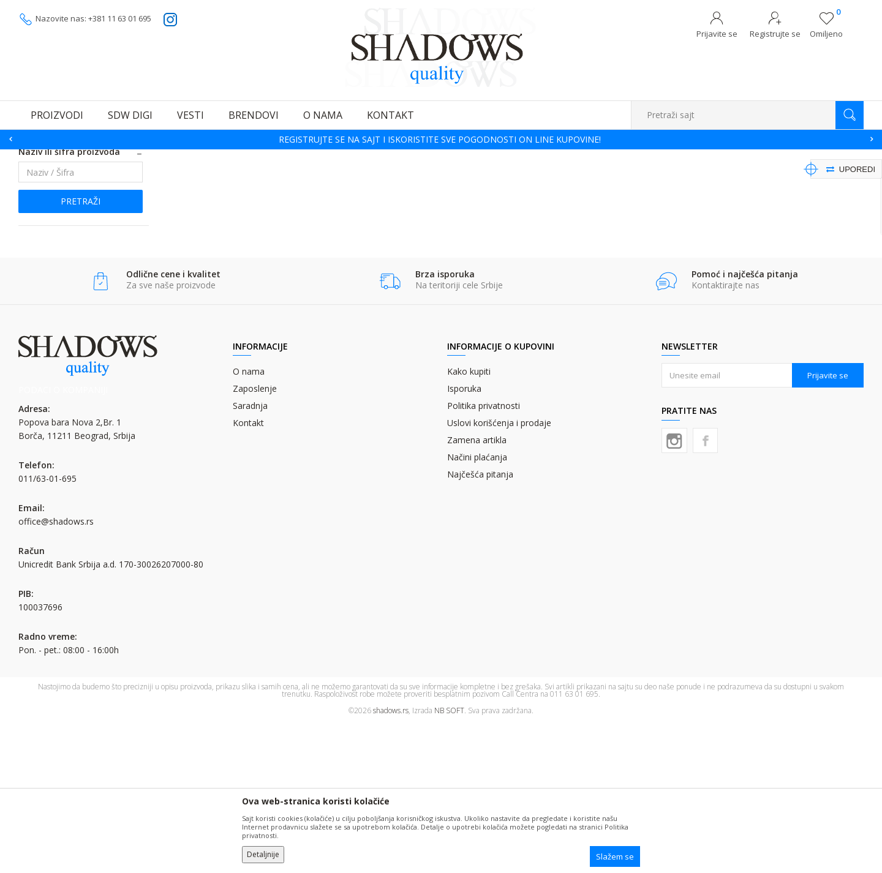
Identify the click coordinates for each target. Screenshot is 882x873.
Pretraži (80, 350)
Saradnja (250, 555)
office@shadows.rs (56, 670)
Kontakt (248, 572)
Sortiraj (613, 175)
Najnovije (46, 274)
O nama (249, 520)
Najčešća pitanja (480, 623)
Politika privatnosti (483, 555)
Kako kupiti (469, 520)
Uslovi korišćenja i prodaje (499, 572)
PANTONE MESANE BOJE (75, 206)
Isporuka (464, 538)
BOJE (113, 157)
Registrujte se (775, 33)
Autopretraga (558, 175)
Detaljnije (263, 854)
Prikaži (733, 175)
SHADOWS (36, 157)
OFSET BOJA (150, 157)
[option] (441, 139)
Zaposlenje (255, 538)
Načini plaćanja (477, 606)
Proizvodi (79, 157)
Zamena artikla (477, 589)
